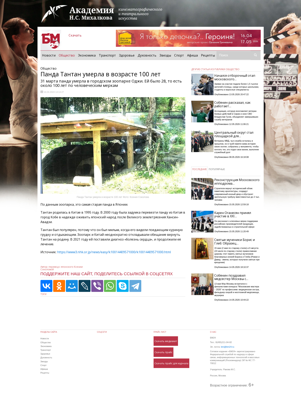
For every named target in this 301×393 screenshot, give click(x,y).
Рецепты (208, 55)
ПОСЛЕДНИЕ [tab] (199, 169)
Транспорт (107, 55)
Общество (67, 55)
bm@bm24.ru (227, 347)
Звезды (165, 55)
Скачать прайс (163, 352)
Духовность (147, 55)
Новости (49, 55)
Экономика (87, 55)
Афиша (192, 55)
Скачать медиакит (166, 341)
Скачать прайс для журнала (171, 363)
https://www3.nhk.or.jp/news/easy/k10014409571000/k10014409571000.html (114, 252)
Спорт (179, 55)
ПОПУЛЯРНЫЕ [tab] (217, 169)
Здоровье (127, 55)
